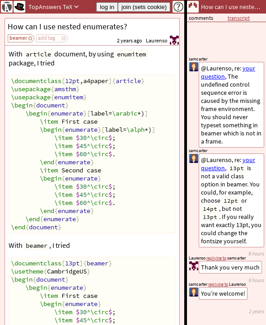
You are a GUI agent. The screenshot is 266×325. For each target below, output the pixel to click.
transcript (239, 17)
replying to (218, 284)
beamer (18, 37)
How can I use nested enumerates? (67, 26)
